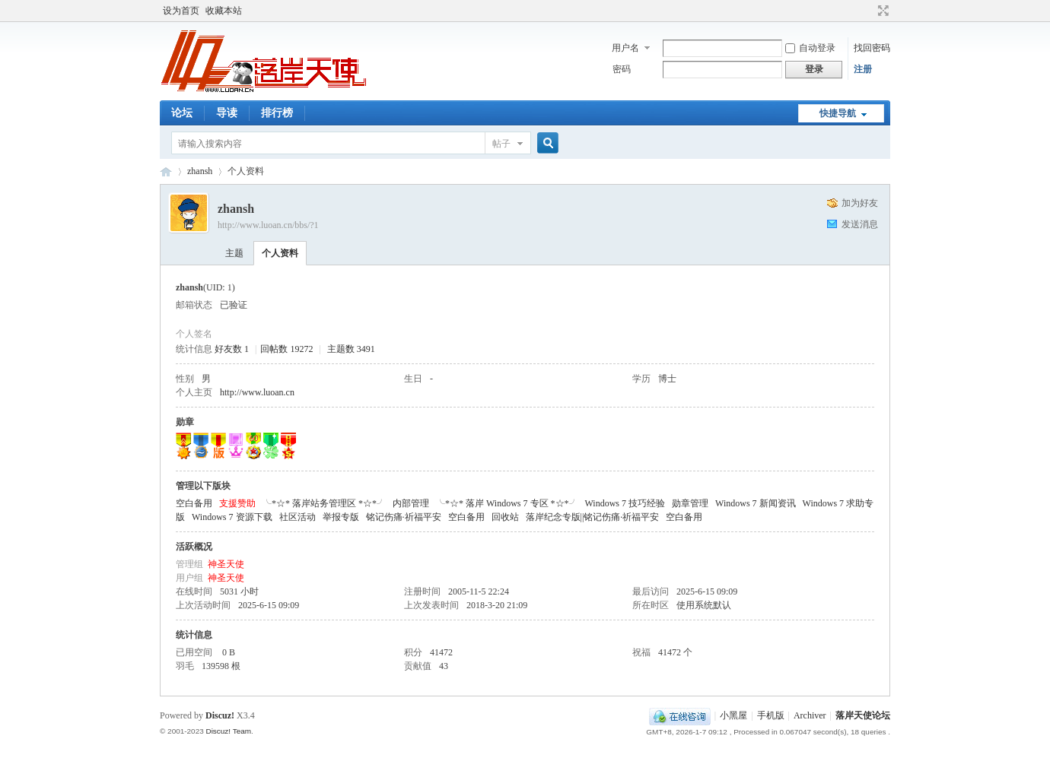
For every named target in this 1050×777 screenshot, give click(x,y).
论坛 (181, 113)
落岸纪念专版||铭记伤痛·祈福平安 (593, 517)
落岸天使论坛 (166, 171)
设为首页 (181, 10)
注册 (863, 69)
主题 (234, 253)
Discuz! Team (228, 731)
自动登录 (810, 48)
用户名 (625, 48)
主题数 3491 (351, 349)
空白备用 (194, 503)
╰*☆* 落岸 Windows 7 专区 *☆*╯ (507, 503)
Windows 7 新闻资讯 (755, 503)
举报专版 (341, 517)
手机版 (770, 715)
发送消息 (860, 224)
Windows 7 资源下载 (232, 517)
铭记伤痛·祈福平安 (403, 517)
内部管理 (411, 503)
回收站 (505, 517)
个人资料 (280, 253)
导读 (226, 113)
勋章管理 (690, 503)
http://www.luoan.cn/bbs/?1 (268, 225)
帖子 (501, 143)
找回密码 (872, 48)
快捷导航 (837, 113)
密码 (621, 69)
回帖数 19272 (286, 349)
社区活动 (297, 517)
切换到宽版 (881, 10)
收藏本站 (223, 10)
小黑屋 (733, 715)
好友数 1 (232, 349)
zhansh (199, 171)
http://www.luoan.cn (257, 392)
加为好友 (860, 203)
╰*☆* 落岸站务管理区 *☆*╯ (324, 503)
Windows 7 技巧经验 (625, 503)
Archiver (810, 715)
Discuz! (219, 715)
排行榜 (277, 113)
